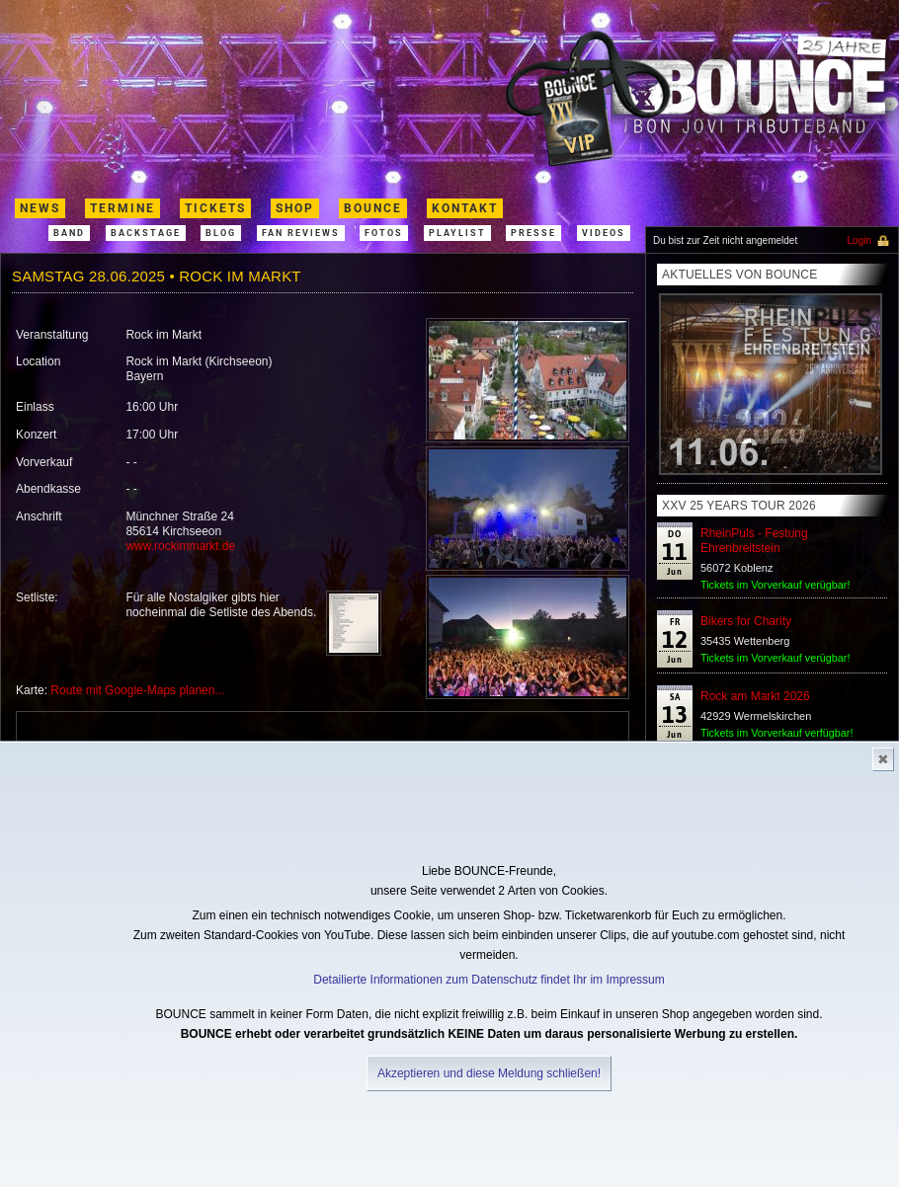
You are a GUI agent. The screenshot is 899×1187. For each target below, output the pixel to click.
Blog (220, 233)
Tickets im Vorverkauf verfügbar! (776, 733)
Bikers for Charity (745, 621)
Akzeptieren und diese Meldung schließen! (489, 1073)
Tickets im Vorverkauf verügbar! (775, 585)
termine (122, 208)
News (40, 208)
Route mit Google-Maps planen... (137, 690)
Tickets (215, 208)
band (69, 233)
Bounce (373, 208)
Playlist (457, 233)
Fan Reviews (301, 233)
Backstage (146, 233)
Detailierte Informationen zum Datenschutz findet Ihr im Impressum (488, 980)
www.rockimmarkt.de (180, 546)
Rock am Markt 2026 (755, 696)
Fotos (384, 233)
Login (859, 240)
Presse (533, 233)
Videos (603, 233)
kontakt (465, 208)
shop (295, 208)
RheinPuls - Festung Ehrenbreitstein (754, 540)
